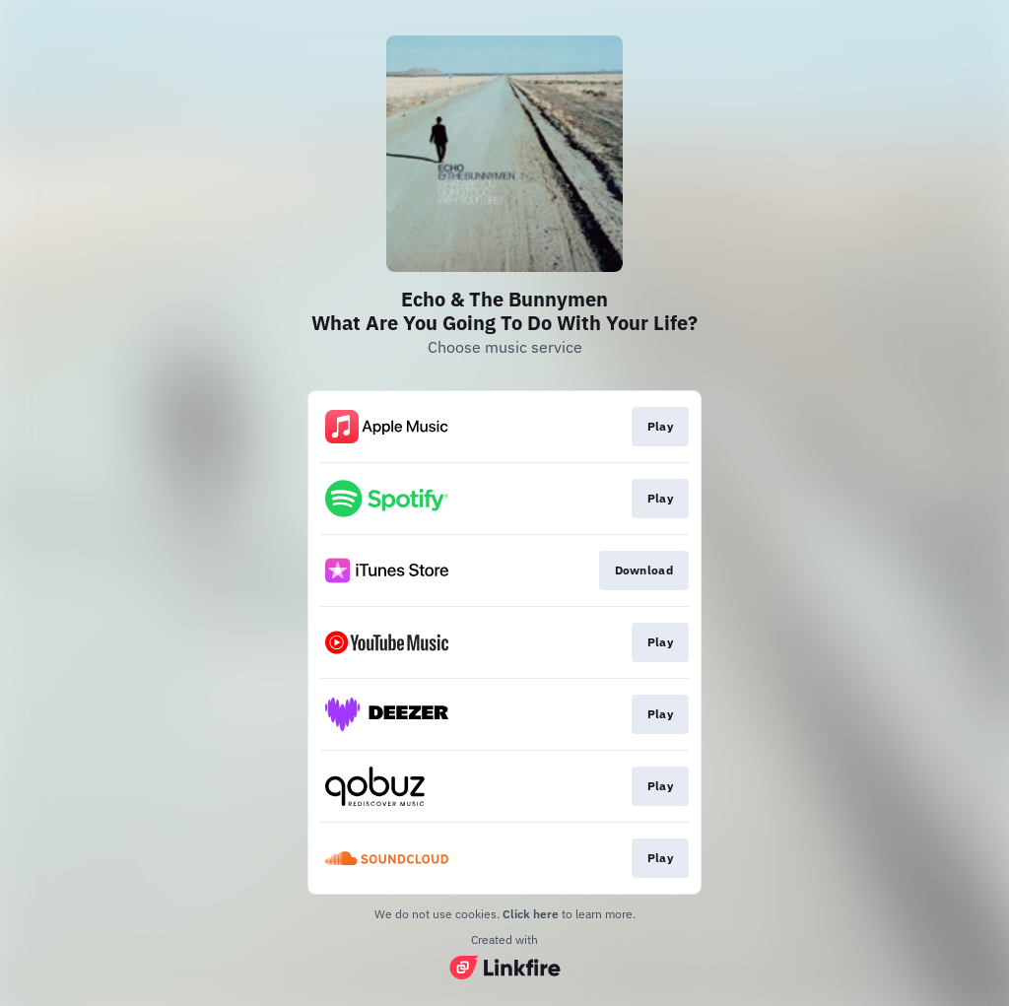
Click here (531, 913)
